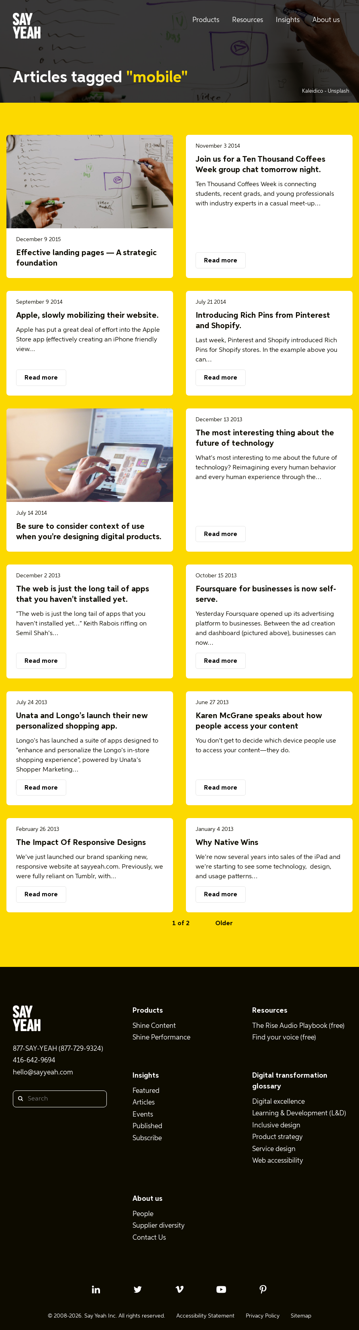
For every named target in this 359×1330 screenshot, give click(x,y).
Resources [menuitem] (247, 20)
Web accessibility (277, 1160)
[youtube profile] (221, 1289)
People (143, 1214)
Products (148, 1010)
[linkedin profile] (96, 1289)
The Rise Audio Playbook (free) (298, 1026)
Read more (220, 261)
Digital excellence (278, 1102)
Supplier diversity (159, 1225)
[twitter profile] (137, 1289)
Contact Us (149, 1238)
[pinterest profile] (263, 1289)
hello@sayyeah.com (43, 1072)
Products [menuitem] (205, 20)
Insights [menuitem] (288, 20)
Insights (146, 1075)
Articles (144, 1102)
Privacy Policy (262, 1316)
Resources (270, 1010)
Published (147, 1126)
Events (143, 1114)
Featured (146, 1091)
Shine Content (154, 1026)
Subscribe (147, 1138)
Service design (274, 1149)
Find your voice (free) (284, 1037)
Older (224, 923)
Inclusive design (276, 1125)
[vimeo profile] (179, 1289)
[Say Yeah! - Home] (27, 27)
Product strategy (277, 1137)
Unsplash (338, 91)
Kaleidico (313, 91)
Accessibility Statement (205, 1316)
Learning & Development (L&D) (299, 1113)
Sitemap (301, 1316)
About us (148, 1198)
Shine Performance (161, 1037)
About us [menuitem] (326, 20)
